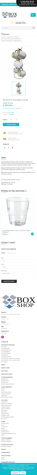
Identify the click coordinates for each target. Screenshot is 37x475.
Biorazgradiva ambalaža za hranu (8, 433)
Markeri (2, 459)
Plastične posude (5, 380)
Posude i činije (4, 426)
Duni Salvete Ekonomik (6, 350)
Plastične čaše (4, 379)
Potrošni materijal (5, 431)
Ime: (2, 258)
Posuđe (3, 428)
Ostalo (2, 435)
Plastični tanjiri (4, 382)
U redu (23, 473)
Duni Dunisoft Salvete (6, 353)
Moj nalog (19, 7)
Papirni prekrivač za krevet (7, 397)
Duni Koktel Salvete (5, 348)
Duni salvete (4, 346)
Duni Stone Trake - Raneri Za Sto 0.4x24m (10, 358)
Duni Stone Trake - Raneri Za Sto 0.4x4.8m (10, 360)
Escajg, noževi (4, 430)
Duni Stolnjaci (4, 361)
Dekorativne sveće (5, 415)
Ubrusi (2, 390)
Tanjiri (2, 425)
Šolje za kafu (4, 412)
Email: (2, 264)
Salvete (2, 388)
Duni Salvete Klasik (5, 351)
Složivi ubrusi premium (6, 392)
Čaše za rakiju (4, 410)
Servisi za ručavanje (5, 408)
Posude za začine (5, 423)
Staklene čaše (4, 401)
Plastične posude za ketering (7, 384)
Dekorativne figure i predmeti (7, 417)
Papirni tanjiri (4, 395)
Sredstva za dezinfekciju (6, 441)
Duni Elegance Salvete (6, 356)
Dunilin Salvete (4, 355)
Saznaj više (15, 473)
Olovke (2, 457)
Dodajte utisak (9, 281)
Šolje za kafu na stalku (6, 405)
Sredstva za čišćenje (5, 439)
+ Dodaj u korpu (11, 124)
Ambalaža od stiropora (6, 446)
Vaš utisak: (4, 270)
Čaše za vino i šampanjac (7, 403)
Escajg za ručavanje (5, 407)
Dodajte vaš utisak (8, 103)
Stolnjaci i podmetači (5, 393)
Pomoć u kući (4, 418)
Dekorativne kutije (5, 413)
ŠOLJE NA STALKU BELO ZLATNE (15, 100)
